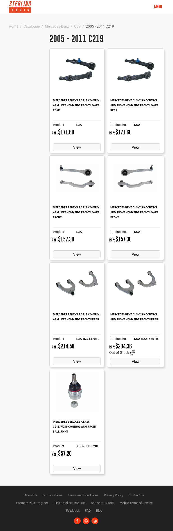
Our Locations (52, 495)
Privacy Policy (113, 495)
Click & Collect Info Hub (69, 503)
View (77, 147)
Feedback (73, 510)
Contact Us (136, 495)
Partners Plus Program (32, 503)
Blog (99, 510)
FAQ (88, 510)
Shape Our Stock (102, 503)
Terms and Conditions (83, 495)
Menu (158, 6)
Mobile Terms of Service (136, 503)
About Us (30, 495)
